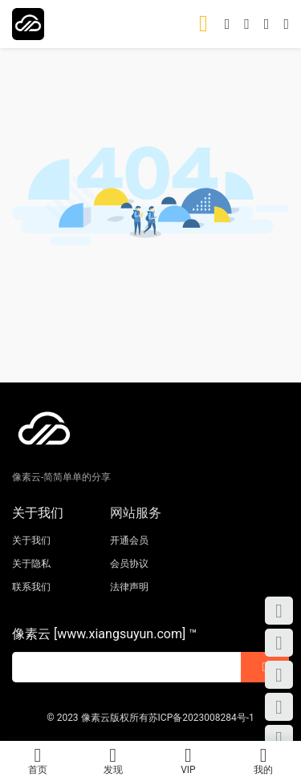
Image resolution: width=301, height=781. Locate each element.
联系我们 (31, 587)
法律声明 (129, 587)
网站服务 (135, 512)
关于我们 (31, 540)
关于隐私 (31, 563)
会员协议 (129, 563)
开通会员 (129, 540)
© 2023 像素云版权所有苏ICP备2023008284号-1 (150, 717)
